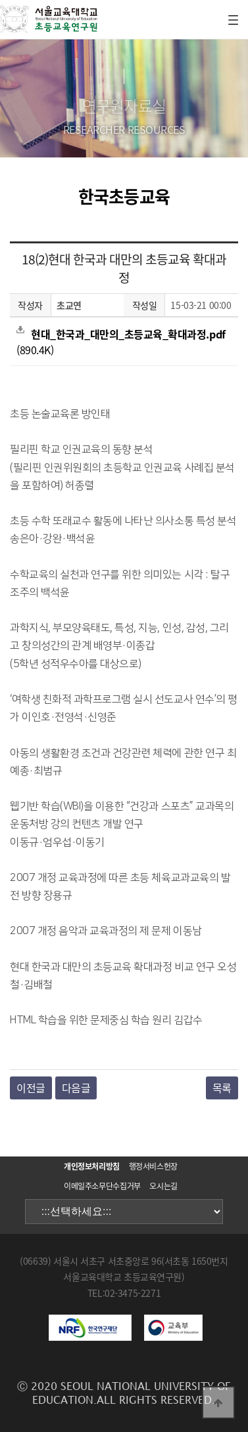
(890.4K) (120, 342)
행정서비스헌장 (153, 1166)
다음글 (76, 1087)
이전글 (30, 1087)
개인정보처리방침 (92, 1166)
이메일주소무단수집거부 (102, 1186)
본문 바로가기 (0, 0)
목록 (222, 1087)
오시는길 (163, 1186)
